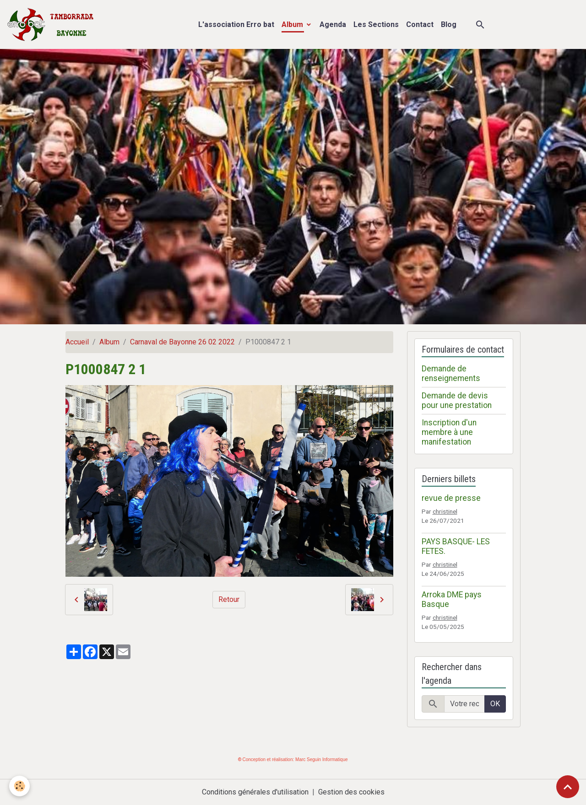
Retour (228, 599)
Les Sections (376, 24)
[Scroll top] (567, 786)
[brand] (52, 24)
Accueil (77, 342)
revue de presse (451, 498)
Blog (448, 24)
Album (293, 24)
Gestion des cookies (351, 792)
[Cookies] (19, 786)
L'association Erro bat (236, 24)
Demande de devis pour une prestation (457, 400)
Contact (420, 24)
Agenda (333, 24)
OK (495, 703)
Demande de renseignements (451, 373)
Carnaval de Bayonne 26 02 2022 (182, 342)
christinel (445, 511)
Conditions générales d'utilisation (255, 792)
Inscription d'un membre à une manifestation (449, 432)
